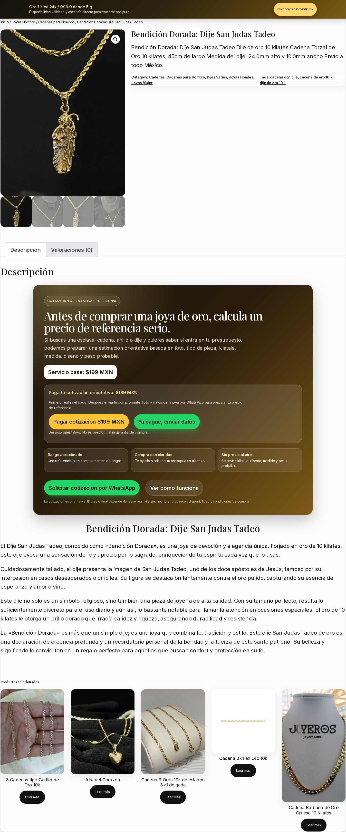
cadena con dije (284, 77)
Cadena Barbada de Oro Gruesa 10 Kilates (314, 810)
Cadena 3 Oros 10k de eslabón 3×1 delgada (173, 782)
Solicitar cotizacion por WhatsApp (91, 488)
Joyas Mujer (142, 83)
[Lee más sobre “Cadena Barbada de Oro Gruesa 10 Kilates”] (314, 825)
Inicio (4, 22)
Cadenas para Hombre (56, 22)
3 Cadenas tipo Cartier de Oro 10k (32, 782)
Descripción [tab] (25, 250)
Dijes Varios (217, 77)
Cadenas (156, 77)
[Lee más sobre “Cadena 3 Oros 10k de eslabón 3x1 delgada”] (173, 797)
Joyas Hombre (23, 22)
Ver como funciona (174, 488)
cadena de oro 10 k (316, 77)
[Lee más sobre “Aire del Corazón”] (102, 791)
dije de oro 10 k (273, 83)
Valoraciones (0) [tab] (72, 250)
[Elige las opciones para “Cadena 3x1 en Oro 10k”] (243, 770)
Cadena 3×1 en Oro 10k (243, 758)
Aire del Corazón (102, 779)
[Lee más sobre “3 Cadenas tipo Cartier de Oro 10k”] (32, 797)
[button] (115, 39)
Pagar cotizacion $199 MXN (89, 421)
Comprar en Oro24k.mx (295, 9)
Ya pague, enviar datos (167, 421)
